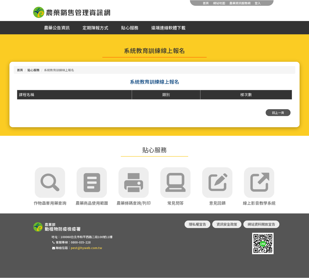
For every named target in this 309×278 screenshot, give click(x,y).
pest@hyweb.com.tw (86, 248)
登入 (258, 3)
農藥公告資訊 (57, 28)
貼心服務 (129, 28)
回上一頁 (278, 112)
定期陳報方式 (95, 28)
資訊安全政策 (227, 224)
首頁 (206, 3)
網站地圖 (219, 3)
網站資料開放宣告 (261, 224)
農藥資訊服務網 (239, 3)
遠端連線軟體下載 (168, 28)
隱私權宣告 (197, 224)
